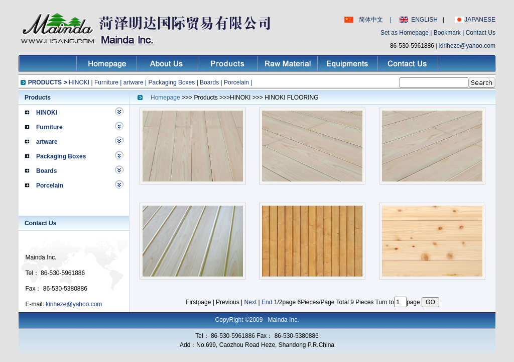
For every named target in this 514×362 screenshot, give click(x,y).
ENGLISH (424, 19)
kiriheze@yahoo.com (467, 45)
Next (250, 302)
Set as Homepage (404, 32)
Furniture (106, 82)
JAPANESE (479, 19)
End (267, 302)
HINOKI (79, 82)
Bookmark (447, 32)
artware (133, 82)
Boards (209, 82)
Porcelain (236, 82)
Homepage (166, 97)
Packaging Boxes (172, 82)
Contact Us (480, 32)
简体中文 (371, 19)
